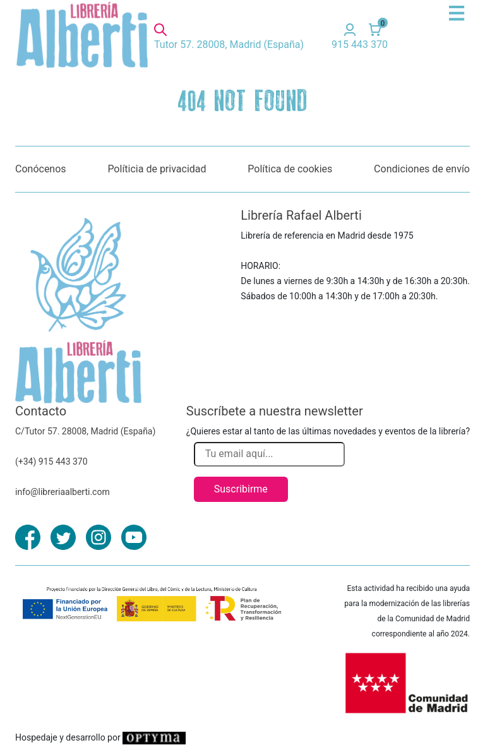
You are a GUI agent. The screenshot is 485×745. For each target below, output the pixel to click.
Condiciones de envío (422, 169)
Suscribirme (241, 489)
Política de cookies (290, 169)
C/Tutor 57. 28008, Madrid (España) (85, 431)
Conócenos (40, 169)
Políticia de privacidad (156, 169)
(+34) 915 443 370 (51, 461)
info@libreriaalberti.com (62, 492)
